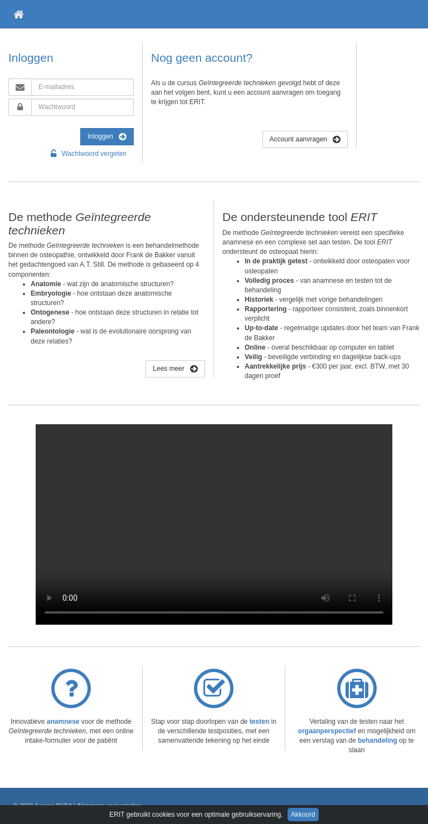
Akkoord (303, 814)
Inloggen (107, 136)
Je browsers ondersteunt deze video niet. (214, 524)
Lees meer (175, 368)
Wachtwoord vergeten (89, 154)
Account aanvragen (305, 139)
